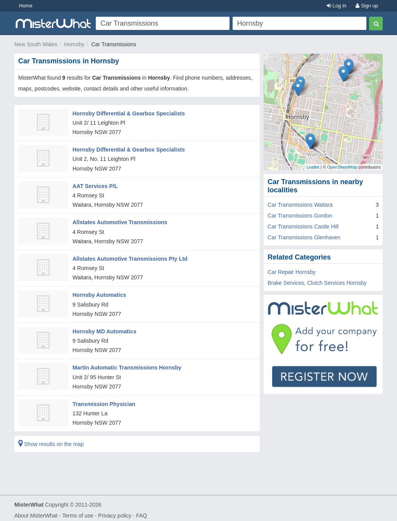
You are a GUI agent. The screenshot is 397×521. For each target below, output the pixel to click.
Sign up (367, 6)
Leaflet (313, 167)
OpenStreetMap (342, 167)
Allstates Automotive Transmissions (119, 221)
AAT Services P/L (94, 185)
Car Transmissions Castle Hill (303, 226)
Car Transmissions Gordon (300, 216)
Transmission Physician (103, 400)
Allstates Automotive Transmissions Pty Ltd (129, 256)
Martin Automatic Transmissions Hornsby (126, 364)
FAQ (141, 512)
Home (26, 6)
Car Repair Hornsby (292, 272)
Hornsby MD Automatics (103, 328)
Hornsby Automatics (98, 292)
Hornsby (74, 44)
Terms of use (77, 512)
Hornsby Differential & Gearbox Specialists (127, 113)
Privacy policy (114, 512)
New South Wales (35, 44)
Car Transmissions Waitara (300, 205)
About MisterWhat (35, 512)
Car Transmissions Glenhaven (304, 237)
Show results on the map (51, 440)
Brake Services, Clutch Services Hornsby (317, 283)
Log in (336, 6)
